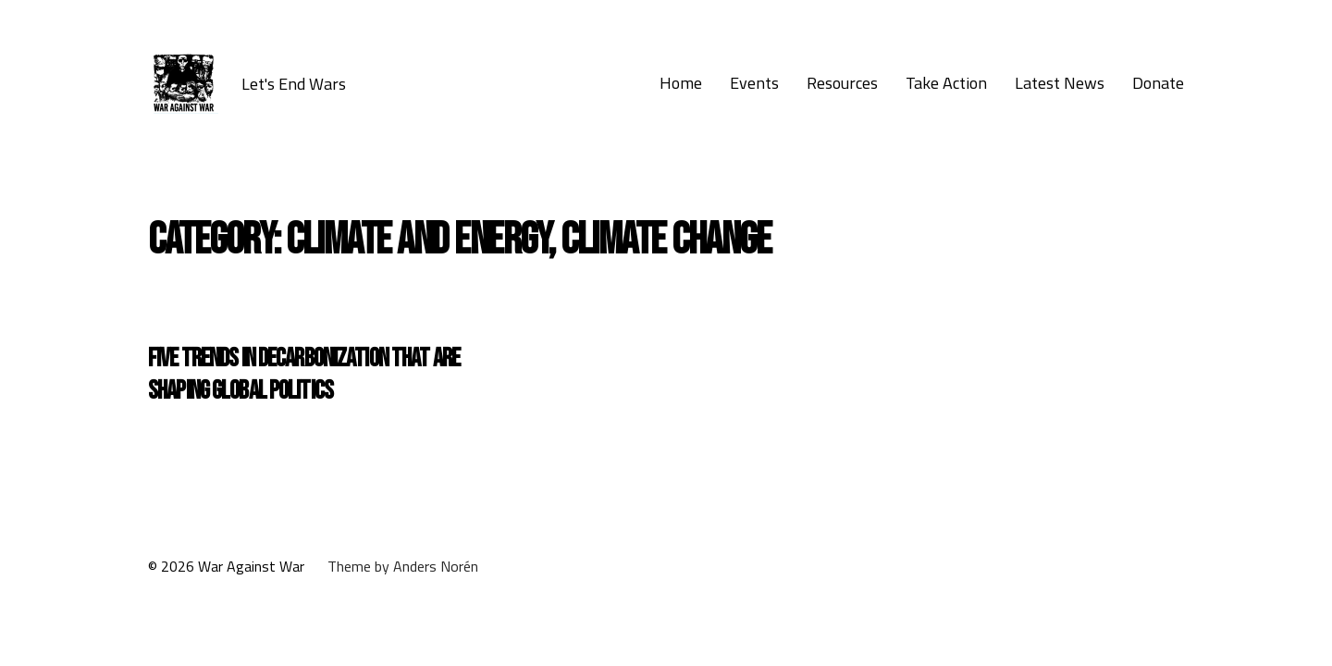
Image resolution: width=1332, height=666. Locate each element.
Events (754, 83)
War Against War (251, 566)
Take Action (946, 83)
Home (681, 83)
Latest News (1059, 83)
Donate (1158, 83)
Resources (842, 83)
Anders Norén (435, 566)
